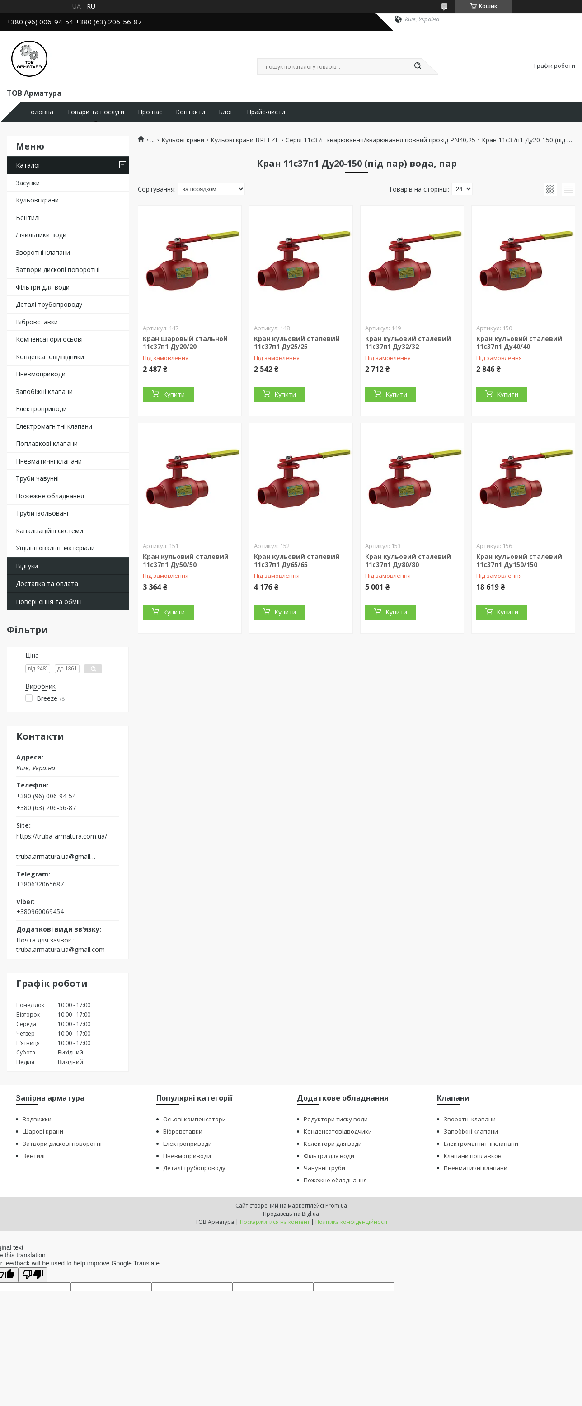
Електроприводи (41, 408)
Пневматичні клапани (49, 461)
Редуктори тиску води (336, 1119)
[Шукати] (417, 66)
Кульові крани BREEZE (245, 140)
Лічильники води (41, 234)
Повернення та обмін (49, 601)
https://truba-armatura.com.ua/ (61, 836)
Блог (226, 112)
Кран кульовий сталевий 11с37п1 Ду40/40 (519, 342)
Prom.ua (336, 1205)
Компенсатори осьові (49, 339)
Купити (174, 394)
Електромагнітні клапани (54, 426)
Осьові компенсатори (194, 1119)
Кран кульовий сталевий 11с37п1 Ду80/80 (408, 560)
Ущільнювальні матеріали (55, 548)
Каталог (28, 165)
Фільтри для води (43, 287)
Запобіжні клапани (44, 391)
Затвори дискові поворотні (57, 269)
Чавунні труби (324, 1168)
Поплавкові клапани (47, 443)
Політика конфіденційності (351, 1222)
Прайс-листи (266, 112)
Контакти (190, 112)
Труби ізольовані (42, 513)
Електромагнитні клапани (481, 1143)
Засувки (28, 182)
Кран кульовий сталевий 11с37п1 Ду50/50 (186, 560)
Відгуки (27, 566)
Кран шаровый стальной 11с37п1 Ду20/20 (185, 342)
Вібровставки (37, 322)
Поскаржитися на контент (275, 1222)
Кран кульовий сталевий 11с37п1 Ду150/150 (519, 560)
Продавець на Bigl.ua (291, 1214)
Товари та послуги (95, 112)
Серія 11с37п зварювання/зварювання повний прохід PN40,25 (380, 140)
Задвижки (37, 1119)
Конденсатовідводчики (338, 1131)
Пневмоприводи (41, 374)
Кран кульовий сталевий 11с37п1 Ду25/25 (297, 342)
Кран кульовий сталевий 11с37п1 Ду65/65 (297, 560)
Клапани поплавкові (473, 1156)
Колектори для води (333, 1143)
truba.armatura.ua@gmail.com (55, 857)
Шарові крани (43, 1131)
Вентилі (28, 217)
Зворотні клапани (43, 252)
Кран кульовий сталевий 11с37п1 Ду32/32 (408, 342)
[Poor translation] (33, 1274)
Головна (40, 112)
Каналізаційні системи (49, 530)
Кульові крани (37, 200)
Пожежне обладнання (50, 496)
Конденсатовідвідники (50, 356)
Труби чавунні (37, 478)
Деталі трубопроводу (49, 304)
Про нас (150, 112)
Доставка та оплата (47, 583)
